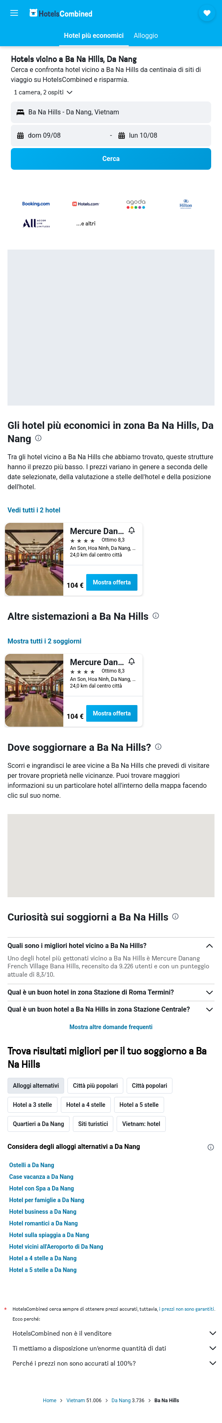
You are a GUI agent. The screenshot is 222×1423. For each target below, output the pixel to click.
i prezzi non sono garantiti (186, 1309)
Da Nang (121, 1400)
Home (49, 1400)
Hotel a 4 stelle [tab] (85, 1104)
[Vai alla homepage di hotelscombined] (60, 13)
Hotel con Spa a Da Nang (41, 1188)
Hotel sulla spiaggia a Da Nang (49, 1235)
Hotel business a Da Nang (42, 1211)
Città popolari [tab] (149, 1085)
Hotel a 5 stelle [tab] (139, 1104)
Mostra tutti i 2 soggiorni (44, 641)
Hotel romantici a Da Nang (43, 1223)
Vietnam (75, 1400)
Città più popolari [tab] (95, 1085)
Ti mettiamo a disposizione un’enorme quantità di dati (115, 1348)
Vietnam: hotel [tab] (141, 1124)
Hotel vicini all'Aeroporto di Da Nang (56, 1246)
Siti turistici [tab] (93, 1124)
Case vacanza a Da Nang (41, 1176)
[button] (14, 13)
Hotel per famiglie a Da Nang (46, 1200)
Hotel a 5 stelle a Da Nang (43, 1270)
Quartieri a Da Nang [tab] (38, 1124)
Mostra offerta (112, 582)
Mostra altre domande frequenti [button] (111, 1027)
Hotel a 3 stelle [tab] (32, 1104)
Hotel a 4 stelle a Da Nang (43, 1258)
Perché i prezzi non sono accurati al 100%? (115, 1363)
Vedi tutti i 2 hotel (33, 510)
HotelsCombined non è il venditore (115, 1333)
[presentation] (38, 438)
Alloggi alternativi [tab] (36, 1085)
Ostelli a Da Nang (31, 1165)
